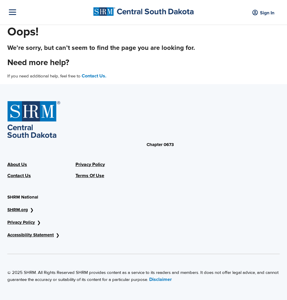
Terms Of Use (89, 176)
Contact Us (19, 176)
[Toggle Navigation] (49, 12)
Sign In (263, 13)
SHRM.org (17, 209)
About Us (17, 164)
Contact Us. (94, 76)
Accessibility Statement (30, 235)
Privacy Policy (90, 164)
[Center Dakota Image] (143, 10)
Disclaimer (160, 279)
